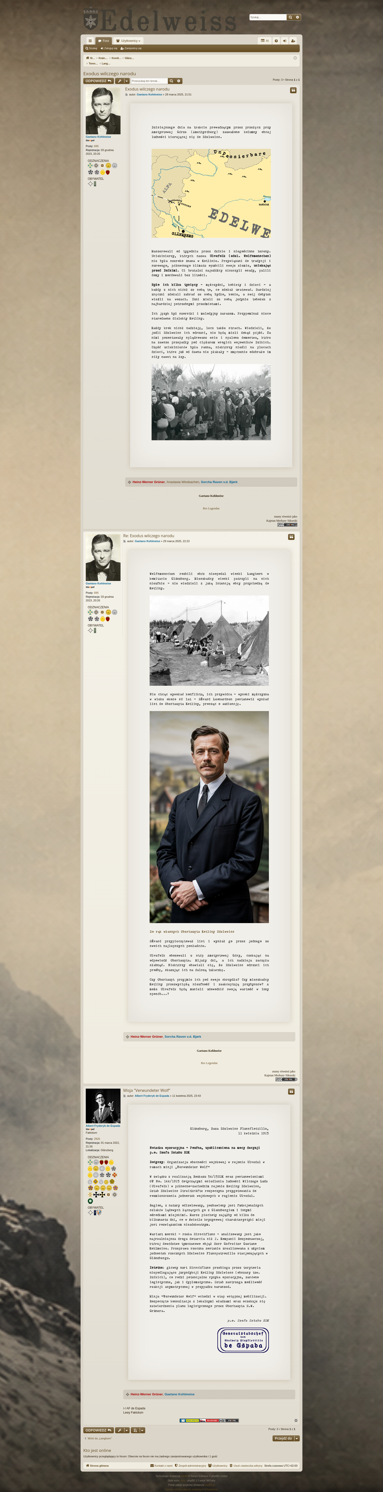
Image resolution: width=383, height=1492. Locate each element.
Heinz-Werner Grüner (149, 477)
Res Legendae (211, 503)
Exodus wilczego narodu (109, 68)
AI (265, 41)
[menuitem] (276, 41)
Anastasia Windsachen (183, 477)
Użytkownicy (129, 41)
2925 (97, 1133)
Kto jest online (97, 1445)
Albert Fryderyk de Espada (103, 1120)
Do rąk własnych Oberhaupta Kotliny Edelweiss (192, 926)
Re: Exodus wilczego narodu (148, 530)
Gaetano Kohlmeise (98, 131)
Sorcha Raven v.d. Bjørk (219, 477)
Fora (106, 41)
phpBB (184, 1471)
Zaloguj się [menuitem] (285, 42)
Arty (183, 1475)
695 (96, 140)
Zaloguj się (110, 48)
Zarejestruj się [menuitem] (294, 42)
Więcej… (91, 42)
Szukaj (93, 48)
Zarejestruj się (132, 48)
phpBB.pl (210, 1479)
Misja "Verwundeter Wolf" (146, 1085)
